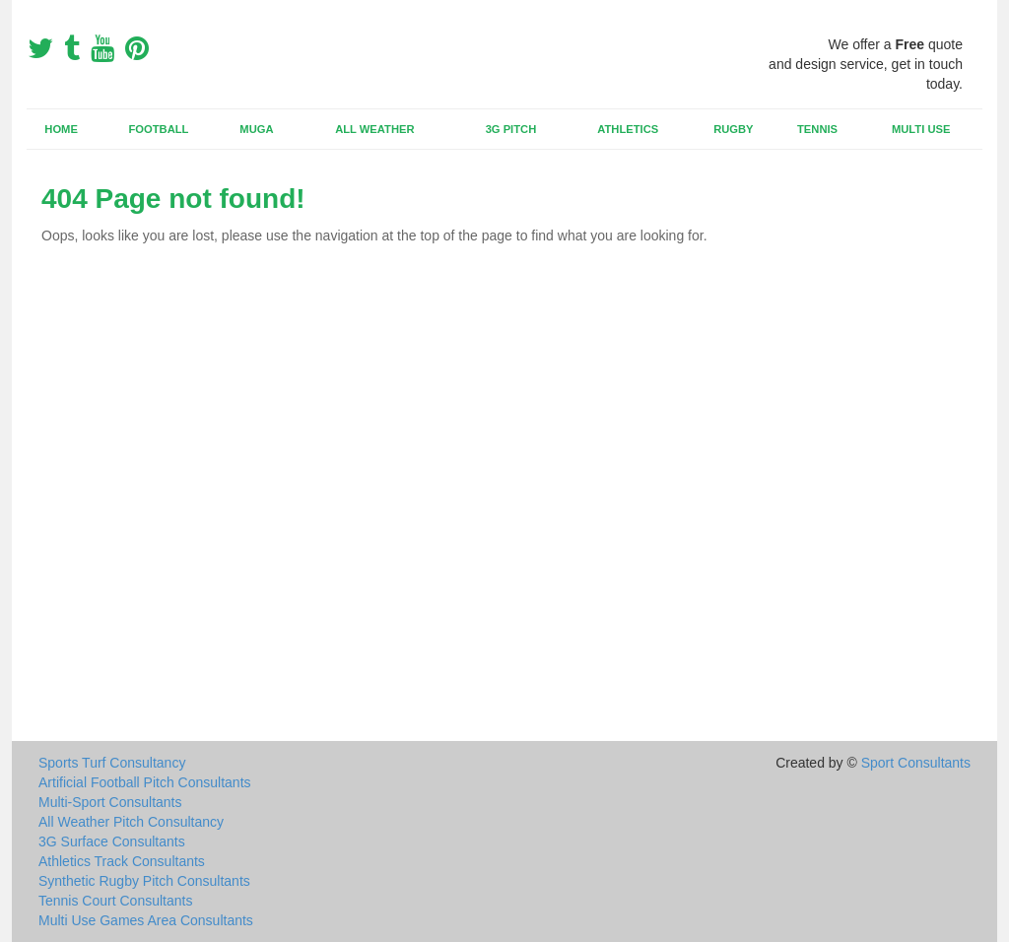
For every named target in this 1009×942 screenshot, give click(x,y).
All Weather (374, 129)
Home (61, 129)
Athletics (627, 129)
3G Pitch (511, 129)
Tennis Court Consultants (115, 900)
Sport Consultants (916, 763)
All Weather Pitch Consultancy (131, 822)
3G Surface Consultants (111, 841)
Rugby (733, 129)
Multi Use (921, 129)
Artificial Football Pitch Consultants (144, 782)
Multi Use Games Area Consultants (145, 920)
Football (159, 129)
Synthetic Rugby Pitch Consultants (144, 881)
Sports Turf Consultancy (111, 763)
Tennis (817, 129)
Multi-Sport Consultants (110, 802)
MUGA (256, 129)
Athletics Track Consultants (121, 861)
